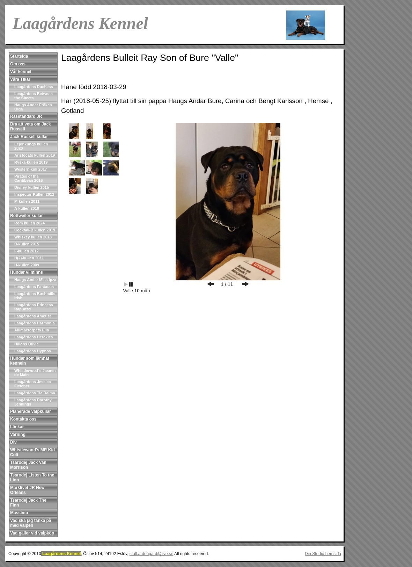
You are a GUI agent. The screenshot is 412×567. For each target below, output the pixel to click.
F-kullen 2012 (26, 251)
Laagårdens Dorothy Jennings (33, 402)
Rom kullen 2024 (29, 223)
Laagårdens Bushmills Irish (34, 296)
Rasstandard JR (26, 116)
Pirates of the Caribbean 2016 (28, 178)
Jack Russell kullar (29, 136)
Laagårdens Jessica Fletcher (32, 384)
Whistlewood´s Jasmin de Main (35, 372)
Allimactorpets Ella (31, 330)
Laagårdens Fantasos (34, 287)
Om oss (17, 64)
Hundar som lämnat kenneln (29, 361)
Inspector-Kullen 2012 (34, 194)
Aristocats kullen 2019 (34, 155)
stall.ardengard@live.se (152, 553)
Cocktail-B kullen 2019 (34, 230)
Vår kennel (20, 71)
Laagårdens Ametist (32, 316)
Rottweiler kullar (26, 215)
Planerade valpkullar (30, 411)
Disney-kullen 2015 (31, 187)
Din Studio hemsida (323, 553)
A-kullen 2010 (26, 208)
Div (13, 442)
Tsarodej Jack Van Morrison (28, 465)
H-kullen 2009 (26, 265)
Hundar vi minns (26, 272)
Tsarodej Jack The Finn (28, 503)
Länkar (17, 426)
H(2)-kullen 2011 (29, 258)
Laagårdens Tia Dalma (34, 393)
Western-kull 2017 (30, 169)
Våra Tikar (20, 79)
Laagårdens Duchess (33, 87)
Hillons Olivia (26, 344)
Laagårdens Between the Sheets (33, 96)
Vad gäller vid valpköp (32, 533)
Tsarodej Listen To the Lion (32, 477)
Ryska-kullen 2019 (30, 162)
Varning (17, 434)
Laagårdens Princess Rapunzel (33, 307)
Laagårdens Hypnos (32, 351)
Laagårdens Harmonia (34, 323)
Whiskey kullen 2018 (33, 237)
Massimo (19, 512)
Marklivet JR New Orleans (27, 490)
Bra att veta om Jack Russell (30, 126)
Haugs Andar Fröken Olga (33, 107)
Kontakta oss (23, 419)
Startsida (19, 56)
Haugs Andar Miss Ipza (35, 280)
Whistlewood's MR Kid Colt (32, 452)
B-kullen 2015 (26, 244)
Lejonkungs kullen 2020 (31, 146)
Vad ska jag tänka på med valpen (30, 523)
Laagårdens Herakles (33, 337)
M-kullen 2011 (26, 201)
